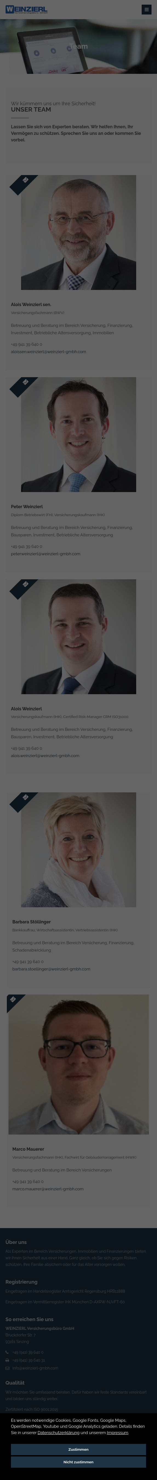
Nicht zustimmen (79, 1462)
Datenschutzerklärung (58, 1432)
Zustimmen (78, 1449)
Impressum (117, 1432)
